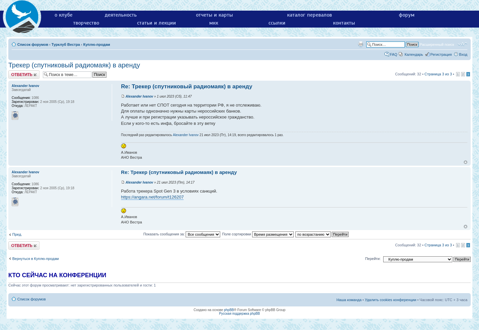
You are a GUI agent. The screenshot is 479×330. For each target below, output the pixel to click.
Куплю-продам (96, 44)
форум (406, 15)
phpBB (229, 310)
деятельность (121, 15)
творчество (86, 23)
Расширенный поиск (436, 44)
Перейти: (373, 259)
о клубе (64, 15)
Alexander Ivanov (139, 96)
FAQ (393, 54)
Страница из (438, 74)
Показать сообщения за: (182, 234)
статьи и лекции (156, 23)
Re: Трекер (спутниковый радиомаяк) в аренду (186, 86)
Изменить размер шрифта (462, 44)
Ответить (24, 74)
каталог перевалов (309, 15)
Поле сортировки (257, 234)
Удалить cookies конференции (390, 300)
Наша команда (348, 300)
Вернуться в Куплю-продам (35, 259)
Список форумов (32, 44)
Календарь (413, 54)
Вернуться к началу (465, 162)
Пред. (17, 234)
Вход (463, 54)
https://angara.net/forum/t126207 (152, 197)
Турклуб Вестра (66, 44)
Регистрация (441, 54)
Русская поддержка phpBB (239, 313)
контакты (344, 23)
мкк (213, 23)
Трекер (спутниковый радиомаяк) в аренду (74, 65)
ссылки (276, 23)
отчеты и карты (214, 15)
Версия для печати (360, 44)
